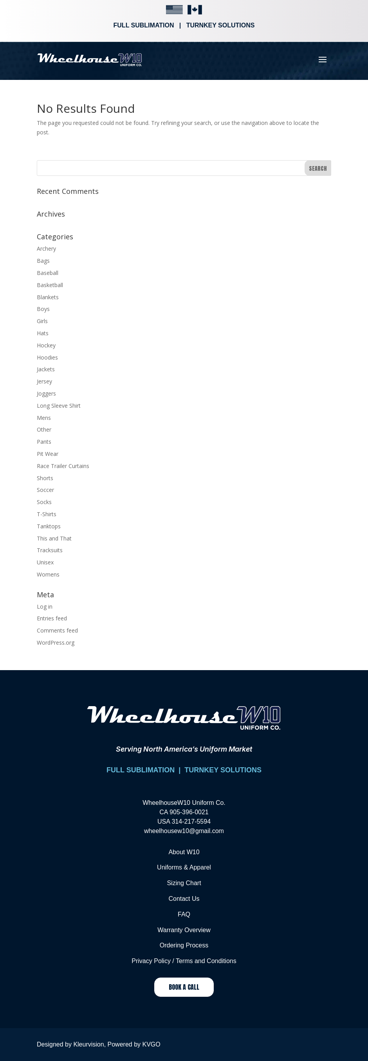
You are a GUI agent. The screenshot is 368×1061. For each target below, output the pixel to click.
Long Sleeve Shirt (59, 405)
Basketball (50, 285)
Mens (44, 417)
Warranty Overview (183, 930)
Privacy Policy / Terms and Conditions (184, 961)
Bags (43, 260)
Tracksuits (50, 550)
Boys (43, 309)
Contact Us (183, 898)
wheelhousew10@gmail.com (184, 831)
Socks (44, 502)
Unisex (45, 562)
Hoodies (47, 357)
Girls (42, 321)
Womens (48, 574)
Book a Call (184, 987)
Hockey (46, 345)
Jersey (44, 381)
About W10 (183, 852)
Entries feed (52, 618)
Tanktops (49, 526)
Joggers (46, 393)
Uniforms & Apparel (184, 867)
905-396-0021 (189, 812)
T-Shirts (46, 514)
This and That (54, 538)
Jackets (46, 369)
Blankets (48, 297)
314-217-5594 (191, 821)
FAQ (184, 914)
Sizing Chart (184, 883)
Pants (44, 441)
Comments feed (57, 630)
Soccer (45, 489)
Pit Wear (47, 453)
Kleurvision (88, 1044)
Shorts (45, 478)
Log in (44, 606)
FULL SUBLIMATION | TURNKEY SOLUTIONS (184, 770)
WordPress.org (55, 642)
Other (44, 429)
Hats (43, 333)
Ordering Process (184, 945)
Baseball (47, 273)
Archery (46, 248)
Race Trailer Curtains (63, 466)
